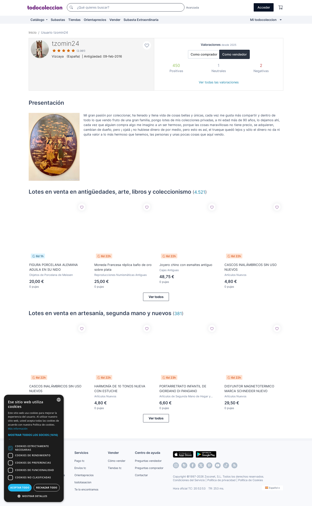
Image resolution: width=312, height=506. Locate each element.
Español (272, 487)
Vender (114, 20)
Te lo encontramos (86, 489)
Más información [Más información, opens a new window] (17, 428)
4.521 (199, 192)
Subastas (58, 20)
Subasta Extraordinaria (141, 20)
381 (178, 313)
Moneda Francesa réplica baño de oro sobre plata (123, 267)
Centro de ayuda (147, 453)
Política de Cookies (250, 480)
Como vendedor (234, 54)
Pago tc (79, 460)
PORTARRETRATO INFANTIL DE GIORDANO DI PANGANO (182, 388)
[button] (34, 437)
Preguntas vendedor (148, 460)
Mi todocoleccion (263, 20)
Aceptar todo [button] (19, 487)
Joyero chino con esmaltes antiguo (185, 265)
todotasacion (82, 482)
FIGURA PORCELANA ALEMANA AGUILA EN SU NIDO (53, 267)
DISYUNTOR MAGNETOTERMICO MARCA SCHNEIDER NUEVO (249, 388)
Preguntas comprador (149, 468)
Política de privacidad (221, 480)
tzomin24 (65, 43)
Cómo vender (116, 460)
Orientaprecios (95, 20)
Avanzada (192, 7)
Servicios (81, 453)
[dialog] (34, 448)
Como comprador (204, 54)
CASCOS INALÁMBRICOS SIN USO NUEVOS (250, 267)
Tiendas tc (115, 468)
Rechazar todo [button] (46, 487)
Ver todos (156, 297)
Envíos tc (80, 468)
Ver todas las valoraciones (219, 82)
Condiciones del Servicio (189, 480)
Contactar (141, 475)
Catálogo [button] (37, 20)
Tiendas (74, 20)
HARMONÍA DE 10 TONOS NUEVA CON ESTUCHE (119, 388)
